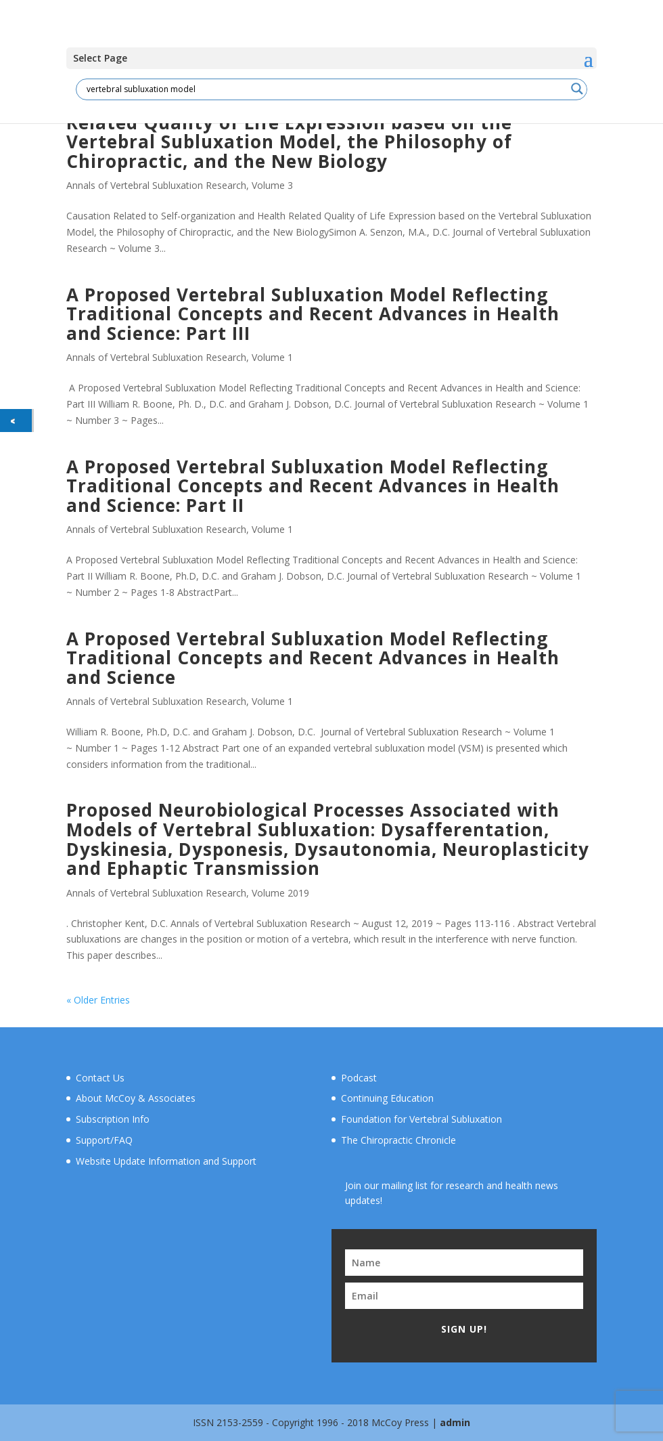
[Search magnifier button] (577, 88)
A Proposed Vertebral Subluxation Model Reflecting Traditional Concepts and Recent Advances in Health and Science (312, 657)
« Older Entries (98, 999)
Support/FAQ (104, 1140)
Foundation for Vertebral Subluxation (421, 1119)
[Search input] (325, 88)
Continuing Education (387, 1098)
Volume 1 (272, 357)
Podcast (359, 1077)
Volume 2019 (280, 892)
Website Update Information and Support (166, 1161)
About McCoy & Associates (136, 1098)
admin (455, 1422)
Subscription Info (113, 1119)
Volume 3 (272, 185)
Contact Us (100, 1077)
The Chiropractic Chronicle (398, 1140)
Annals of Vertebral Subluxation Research (156, 185)
